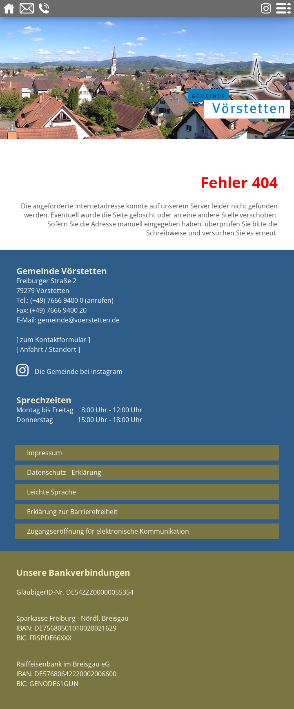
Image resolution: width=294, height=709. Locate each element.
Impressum (44, 452)
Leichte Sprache (51, 492)
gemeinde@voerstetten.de (79, 319)
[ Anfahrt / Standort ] (48, 349)
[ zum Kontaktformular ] (53, 339)
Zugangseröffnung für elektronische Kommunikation (108, 531)
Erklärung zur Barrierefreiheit (72, 511)
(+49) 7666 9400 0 (56, 300)
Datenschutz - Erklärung (64, 472)
